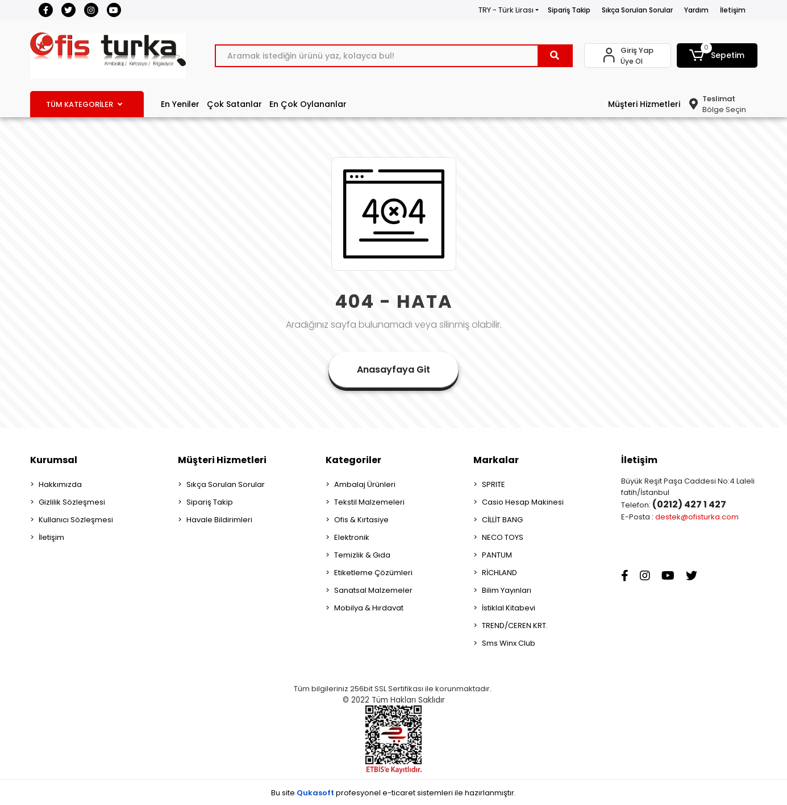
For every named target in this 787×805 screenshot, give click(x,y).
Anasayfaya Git (393, 369)
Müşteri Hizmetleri (644, 104)
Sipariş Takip (569, 10)
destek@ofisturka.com (697, 516)
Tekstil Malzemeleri (369, 502)
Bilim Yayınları (506, 590)
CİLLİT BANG (502, 519)
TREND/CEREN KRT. (515, 625)
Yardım (696, 10)
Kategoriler (353, 460)
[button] (717, 55)
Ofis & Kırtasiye (361, 519)
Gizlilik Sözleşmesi (72, 502)
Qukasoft (315, 792)
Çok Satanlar (234, 104)
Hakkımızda (60, 484)
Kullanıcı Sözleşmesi (76, 519)
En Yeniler (180, 104)
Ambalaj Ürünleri (364, 484)
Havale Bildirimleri (219, 519)
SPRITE (493, 484)
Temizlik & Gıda (362, 555)
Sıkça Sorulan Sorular (637, 10)
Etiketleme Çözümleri (373, 572)
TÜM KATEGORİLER (84, 104)
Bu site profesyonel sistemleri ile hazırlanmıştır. (393, 792)
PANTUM (497, 555)
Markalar (496, 460)
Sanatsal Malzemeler (373, 590)
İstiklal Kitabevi (508, 607)
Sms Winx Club (508, 643)
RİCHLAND (499, 572)
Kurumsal (53, 460)
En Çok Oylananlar (308, 104)
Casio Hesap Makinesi (523, 502)
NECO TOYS (502, 537)
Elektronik (351, 537)
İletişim (733, 10)
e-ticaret (398, 792)
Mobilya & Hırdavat (368, 607)
